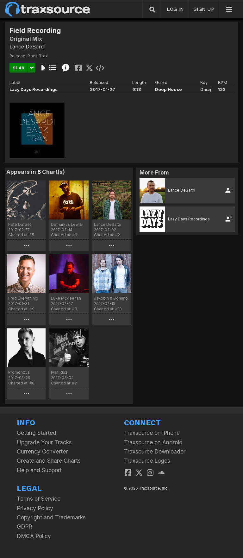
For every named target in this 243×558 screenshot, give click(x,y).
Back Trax (38, 55)
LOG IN (175, 9)
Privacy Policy (35, 508)
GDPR (24, 526)
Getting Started (36, 432)
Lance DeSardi (27, 46)
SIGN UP (204, 9)
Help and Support (39, 470)
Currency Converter (42, 451)
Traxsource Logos (147, 460)
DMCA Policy (34, 536)
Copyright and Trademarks (51, 517)
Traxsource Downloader (154, 451)
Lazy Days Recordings (33, 89)
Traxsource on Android (153, 442)
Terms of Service (38, 498)
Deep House (168, 89)
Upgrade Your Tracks (44, 442)
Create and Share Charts (49, 460)
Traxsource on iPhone (152, 432)
